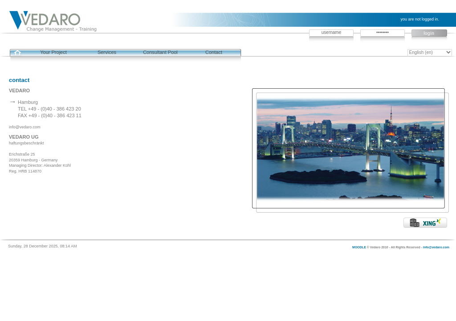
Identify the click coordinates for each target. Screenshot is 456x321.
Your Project (53, 52)
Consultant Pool (160, 52)
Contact (213, 52)
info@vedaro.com (436, 247)
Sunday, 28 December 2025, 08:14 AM (42, 246)
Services (107, 52)
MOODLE (359, 247)
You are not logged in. (419, 19)
